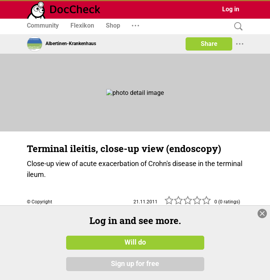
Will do (135, 242)
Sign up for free (135, 264)
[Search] (236, 27)
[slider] (188, 202)
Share (209, 43)
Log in (230, 9)
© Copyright (39, 202)
